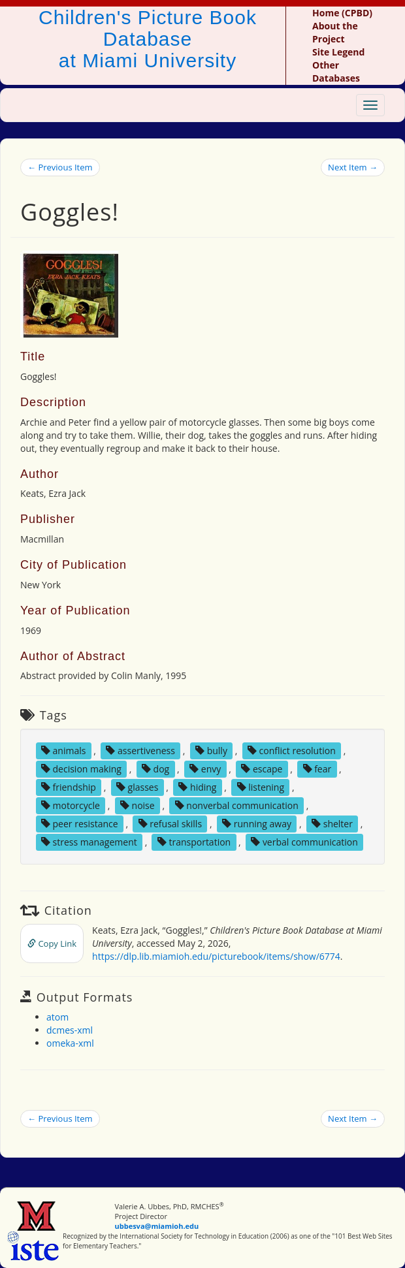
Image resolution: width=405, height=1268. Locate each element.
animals (63, 750)
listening (261, 787)
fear (317, 769)
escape (261, 769)
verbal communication (304, 842)
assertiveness (140, 750)
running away (256, 823)
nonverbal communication (237, 805)
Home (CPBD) (342, 13)
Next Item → (353, 167)
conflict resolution (292, 750)
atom (57, 1017)
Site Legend (338, 52)
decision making (81, 769)
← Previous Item (60, 167)
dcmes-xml (69, 1030)
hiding (197, 787)
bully (211, 750)
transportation (194, 842)
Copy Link (51, 943)
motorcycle (70, 805)
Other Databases (336, 71)
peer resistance (79, 823)
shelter (332, 823)
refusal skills (170, 823)
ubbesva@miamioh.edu (157, 1226)
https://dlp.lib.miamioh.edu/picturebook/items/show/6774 (216, 956)
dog (155, 769)
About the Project (335, 32)
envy (205, 769)
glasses (137, 787)
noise (137, 805)
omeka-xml (70, 1043)
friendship (68, 787)
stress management (89, 842)
